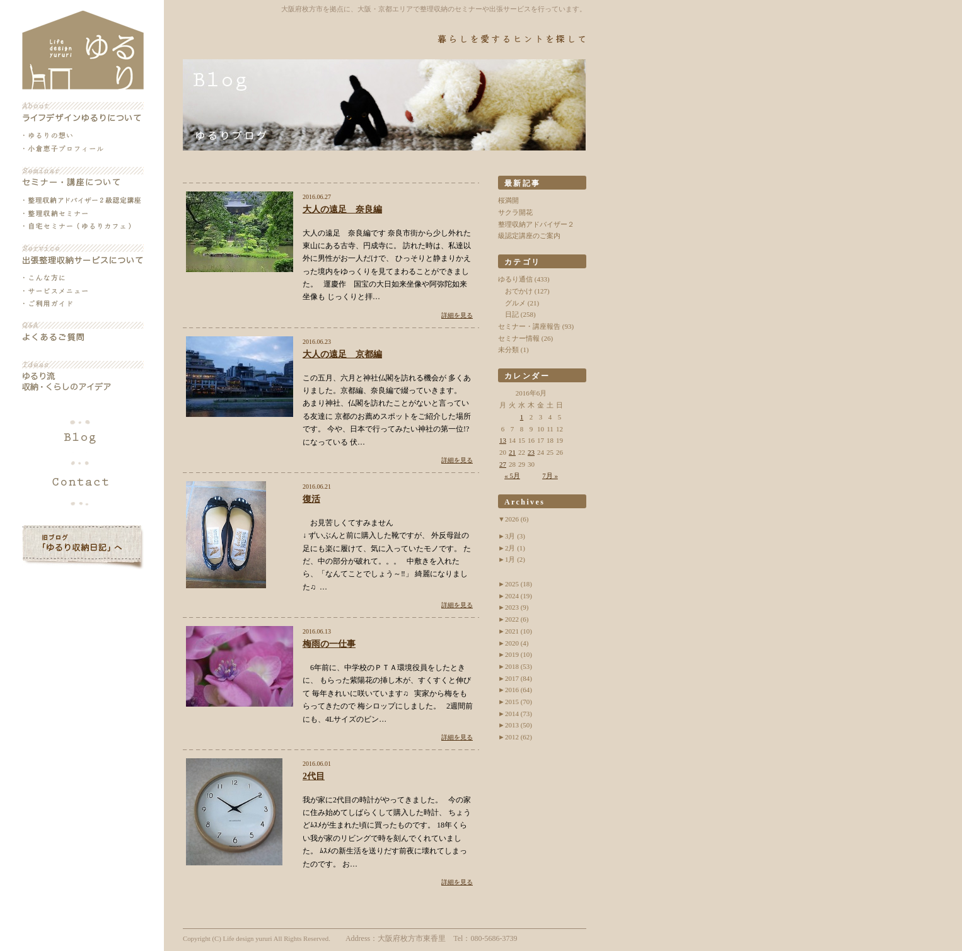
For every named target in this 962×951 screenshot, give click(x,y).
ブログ (83, 438)
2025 (518, 584)
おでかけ (519, 291)
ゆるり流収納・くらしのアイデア (83, 376)
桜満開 (508, 200)
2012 (518, 737)
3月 (515, 536)
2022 (517, 619)
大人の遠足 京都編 (342, 354)
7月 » (550, 475)
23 (531, 452)
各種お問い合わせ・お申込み (83, 479)
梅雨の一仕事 (329, 644)
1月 (515, 559)
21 (512, 452)
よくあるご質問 (83, 332)
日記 (512, 314)
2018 (518, 666)
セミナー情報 (519, 338)
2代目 (314, 776)
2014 (518, 713)
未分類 (508, 349)
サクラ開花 (515, 212)
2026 (517, 519)
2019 (518, 654)
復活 (311, 499)
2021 (518, 631)
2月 (515, 548)
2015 (518, 701)
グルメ (515, 303)
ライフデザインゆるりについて (83, 112)
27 (502, 464)
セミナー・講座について (83, 177)
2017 (518, 678)
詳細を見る (457, 315)
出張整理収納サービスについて (83, 254)
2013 (518, 725)
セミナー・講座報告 (529, 326)
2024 (518, 596)
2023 (517, 607)
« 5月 (512, 475)
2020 (517, 643)
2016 (518, 689)
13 (502, 440)
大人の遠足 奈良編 (342, 209)
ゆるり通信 (515, 279)
